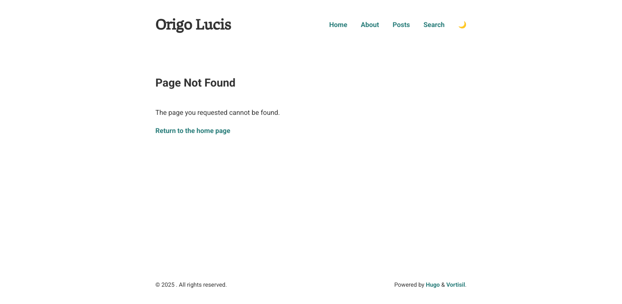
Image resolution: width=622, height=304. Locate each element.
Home (338, 25)
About (370, 25)
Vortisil (455, 285)
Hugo (433, 285)
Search (434, 25)
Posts (401, 25)
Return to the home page (193, 131)
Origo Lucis (193, 24)
